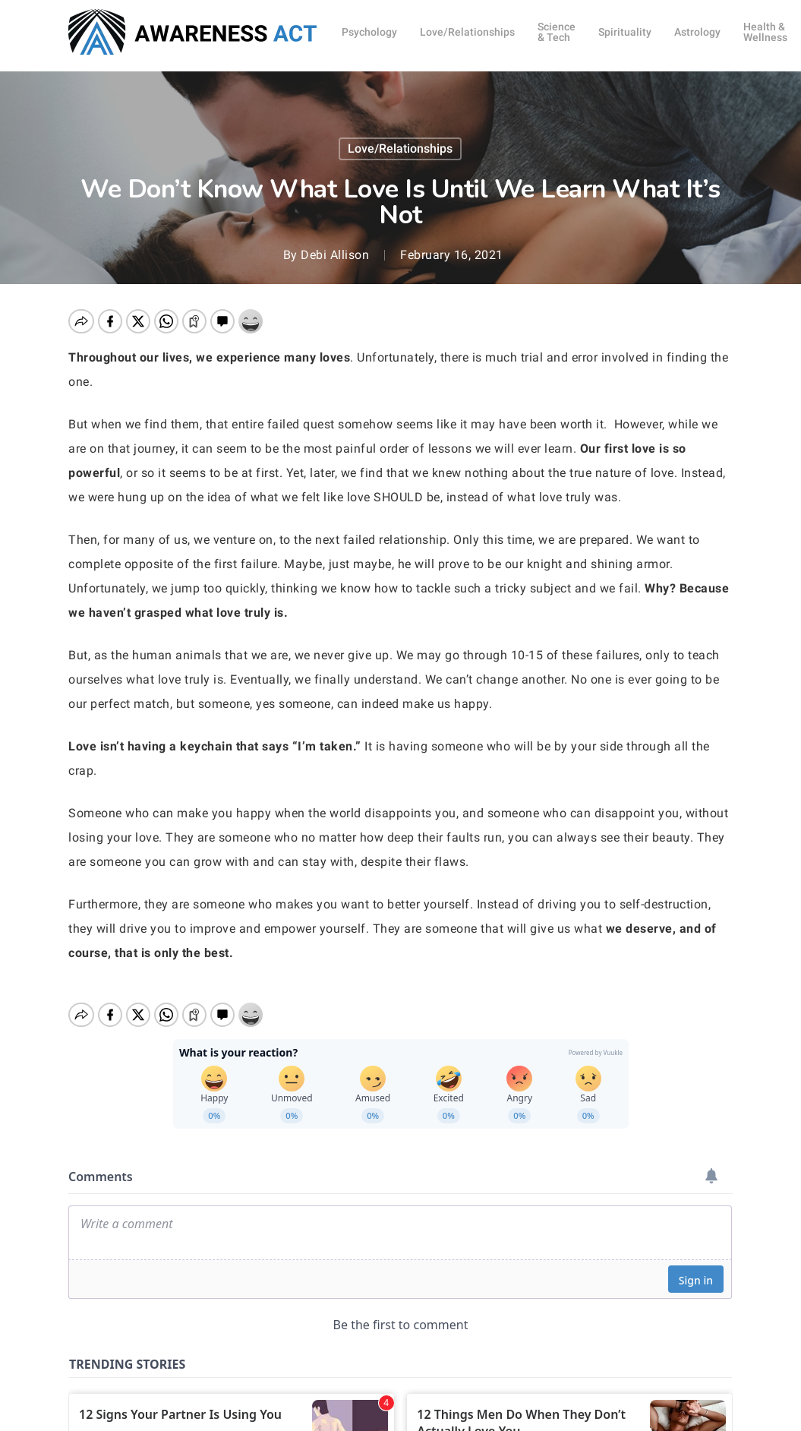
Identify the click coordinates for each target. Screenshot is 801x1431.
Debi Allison (335, 255)
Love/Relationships (400, 148)
